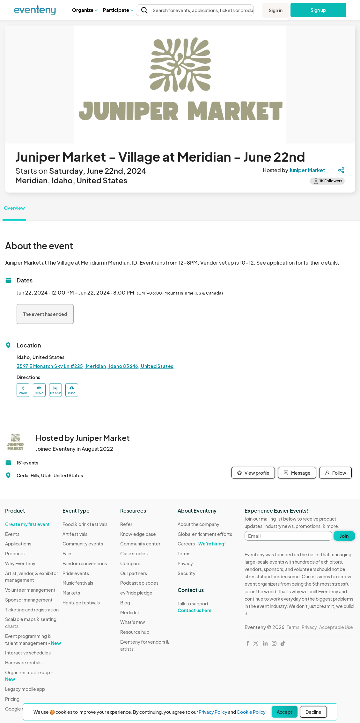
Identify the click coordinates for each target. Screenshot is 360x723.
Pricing (12, 699)
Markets (71, 592)
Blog (125, 602)
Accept (284, 712)
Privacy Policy (213, 712)
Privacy (185, 563)
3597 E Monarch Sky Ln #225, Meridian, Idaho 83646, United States (95, 366)
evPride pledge (136, 592)
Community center (140, 543)
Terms (184, 553)
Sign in (276, 10)
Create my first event (27, 524)
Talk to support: (205, 607)
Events (12, 534)
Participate (118, 10)
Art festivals (74, 534)
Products (15, 553)
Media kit (129, 612)
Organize (84, 10)
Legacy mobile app (25, 689)
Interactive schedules (28, 652)
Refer (126, 524)
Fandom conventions (84, 563)
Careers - (202, 543)
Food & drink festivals (84, 524)
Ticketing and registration (32, 609)
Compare (130, 563)
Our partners (133, 573)
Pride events (75, 573)
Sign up (318, 10)
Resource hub (134, 632)
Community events (82, 543)
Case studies (134, 553)
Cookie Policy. (252, 712)
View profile (253, 473)
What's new (132, 622)
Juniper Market (307, 170)
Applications (18, 543)
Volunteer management (30, 590)
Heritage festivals (81, 602)
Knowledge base (138, 534)
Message (297, 473)
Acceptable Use (336, 627)
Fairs (67, 553)
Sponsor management (29, 599)
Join (344, 536)
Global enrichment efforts (205, 534)
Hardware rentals (23, 662)
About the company (198, 524)
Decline (313, 712)
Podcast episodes (139, 583)
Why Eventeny (20, 563)
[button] (84, 9)
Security (186, 573)
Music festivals (77, 583)
